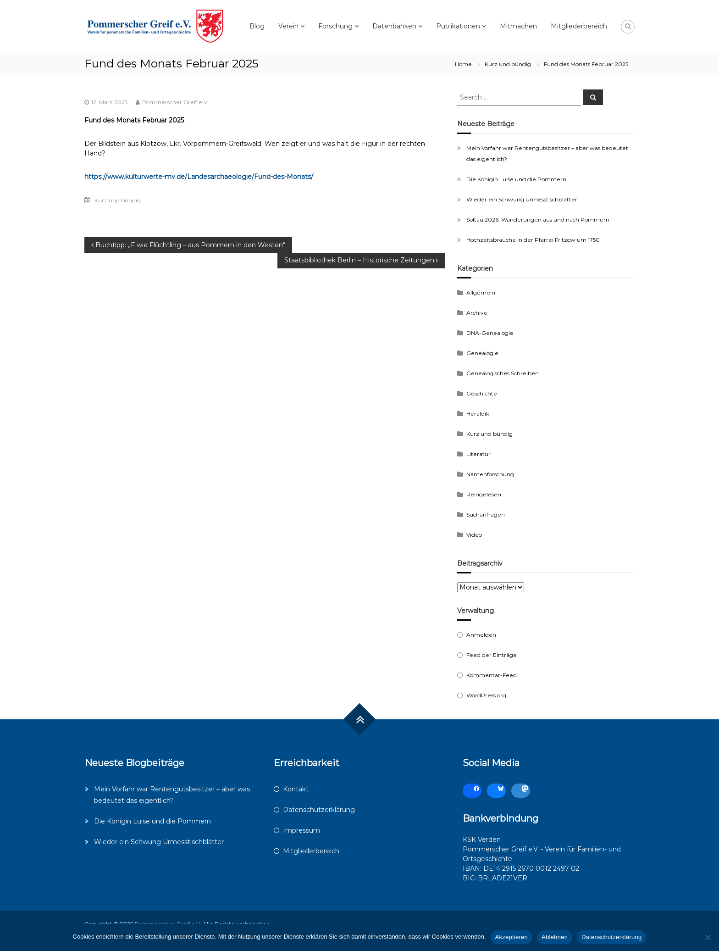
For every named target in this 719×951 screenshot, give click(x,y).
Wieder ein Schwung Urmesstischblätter (521, 199)
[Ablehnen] (707, 937)
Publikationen (458, 26)
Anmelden (481, 634)
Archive (476, 312)
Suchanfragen (485, 514)
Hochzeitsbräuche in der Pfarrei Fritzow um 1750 (533, 239)
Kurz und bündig (508, 64)
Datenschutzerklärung (319, 810)
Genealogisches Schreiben (502, 373)
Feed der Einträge (491, 654)
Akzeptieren (511, 937)
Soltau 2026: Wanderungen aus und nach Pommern (537, 219)
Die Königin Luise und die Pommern (516, 179)
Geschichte (481, 393)
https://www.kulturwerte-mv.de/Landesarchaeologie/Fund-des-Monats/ (198, 176)
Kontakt (296, 789)
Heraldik (477, 413)
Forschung (335, 26)
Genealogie (482, 353)
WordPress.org (486, 695)
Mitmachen (518, 26)
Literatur (478, 453)
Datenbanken (394, 26)
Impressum (301, 830)
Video (474, 534)
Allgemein (480, 292)
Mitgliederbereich (579, 26)
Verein (288, 26)
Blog (257, 26)
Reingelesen (483, 494)
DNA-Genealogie (490, 332)
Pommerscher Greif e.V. (175, 102)
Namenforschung (490, 474)
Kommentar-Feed (491, 675)
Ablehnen (555, 937)
